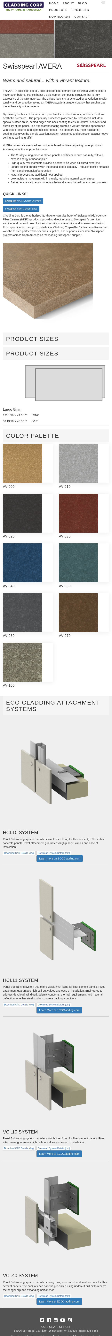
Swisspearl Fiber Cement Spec (21, 208)
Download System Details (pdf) (54, 853)
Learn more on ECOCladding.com (59, 858)
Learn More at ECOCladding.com (59, 1010)
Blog (82, 3)
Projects (80, 9)
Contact (82, 16)
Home (54, 3)
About (68, 3)
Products (58, 9)
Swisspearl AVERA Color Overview (23, 201)
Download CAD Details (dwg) (19, 853)
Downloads (60, 16)
